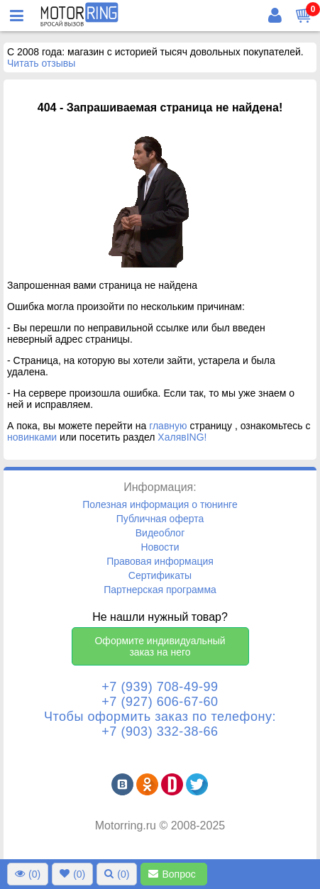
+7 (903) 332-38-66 (159, 731)
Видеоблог (160, 533)
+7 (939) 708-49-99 (159, 687)
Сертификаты (160, 575)
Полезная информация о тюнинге (159, 504)
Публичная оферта (160, 518)
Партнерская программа (160, 589)
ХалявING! (182, 437)
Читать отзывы (41, 63)
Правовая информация (160, 561)
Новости (159, 547)
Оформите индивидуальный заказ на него (159, 646)
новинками (32, 437)
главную (168, 425)
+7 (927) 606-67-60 (159, 702)
